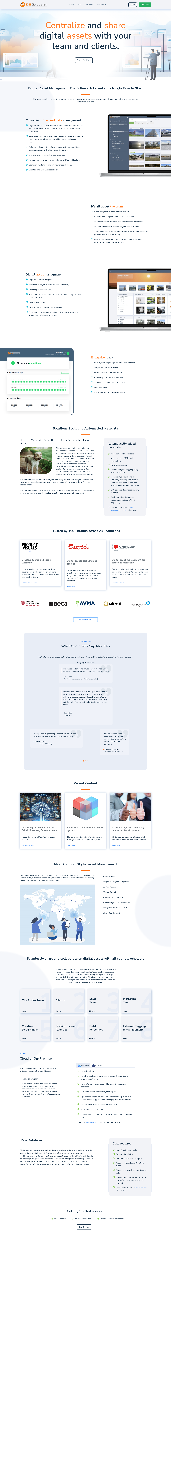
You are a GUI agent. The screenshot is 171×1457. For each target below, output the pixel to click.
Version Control (110, 892)
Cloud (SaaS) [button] (88, 1066)
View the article (28, 845)
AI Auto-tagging (110, 887)
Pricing (71, 4)
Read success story (29, 583)
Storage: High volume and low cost (119, 903)
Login (133, 4)
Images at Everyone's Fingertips (117, 882)
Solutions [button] (101, 4)
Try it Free (145, 4)
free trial (48, 1083)
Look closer (71, 845)
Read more (71, 586)
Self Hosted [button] (110, 1066)
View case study (118, 583)
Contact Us (89, 4)
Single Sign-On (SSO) (112, 914)
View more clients (85, 619)
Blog (79, 4)
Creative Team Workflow (114, 898)
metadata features (140, 1190)
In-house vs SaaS (91, 1125)
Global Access (109, 876)
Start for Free (84, 60)
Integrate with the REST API (116, 909)
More (24, 1011)
